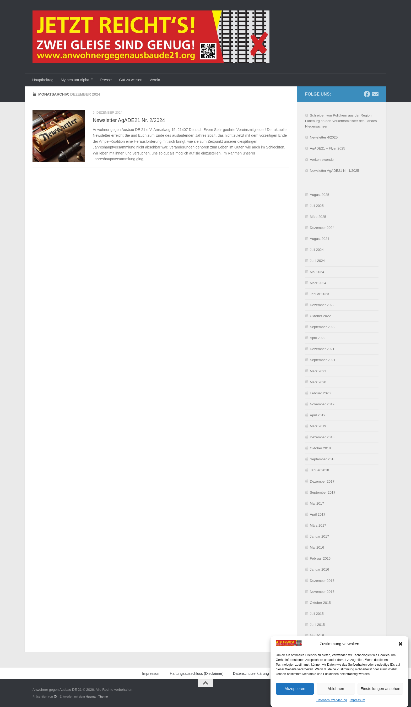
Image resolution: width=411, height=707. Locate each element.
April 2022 (317, 338)
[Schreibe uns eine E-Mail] (375, 94)
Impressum (357, 701)
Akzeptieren (294, 689)
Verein (155, 80)
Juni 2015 (317, 625)
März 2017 (318, 525)
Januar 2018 (319, 470)
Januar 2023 (319, 294)
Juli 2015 (317, 614)
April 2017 (317, 514)
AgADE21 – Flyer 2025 (327, 148)
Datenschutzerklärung (331, 701)
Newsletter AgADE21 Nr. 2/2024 (129, 120)
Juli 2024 (317, 250)
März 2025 (318, 217)
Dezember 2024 (322, 228)
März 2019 (318, 426)
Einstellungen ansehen (380, 689)
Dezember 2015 (322, 581)
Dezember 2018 (322, 437)
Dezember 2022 (322, 305)
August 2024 (319, 239)
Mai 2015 (317, 636)
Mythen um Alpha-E (77, 80)
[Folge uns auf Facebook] (367, 94)
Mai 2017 (317, 503)
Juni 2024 (317, 261)
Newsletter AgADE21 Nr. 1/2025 (334, 171)
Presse (106, 80)
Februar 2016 (320, 558)
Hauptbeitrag (42, 80)
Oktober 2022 (320, 316)
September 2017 (323, 492)
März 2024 (318, 283)
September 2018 (323, 459)
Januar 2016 (319, 569)
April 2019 (317, 415)
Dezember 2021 (322, 349)
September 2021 (323, 360)
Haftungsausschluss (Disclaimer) (197, 673)
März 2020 (318, 382)
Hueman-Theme (97, 696)
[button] (400, 644)
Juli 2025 (317, 206)
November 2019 (322, 404)
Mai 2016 (317, 547)
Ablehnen (335, 689)
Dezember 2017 (322, 481)
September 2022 (323, 327)
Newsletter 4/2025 (324, 137)
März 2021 (318, 371)
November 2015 (322, 592)
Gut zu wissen (130, 80)
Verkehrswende (322, 160)
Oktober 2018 (320, 448)
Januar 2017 (319, 536)
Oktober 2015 (320, 603)
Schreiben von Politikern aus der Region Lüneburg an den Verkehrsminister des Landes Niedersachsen (341, 120)
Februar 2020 (320, 393)
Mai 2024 (317, 272)
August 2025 (319, 195)
